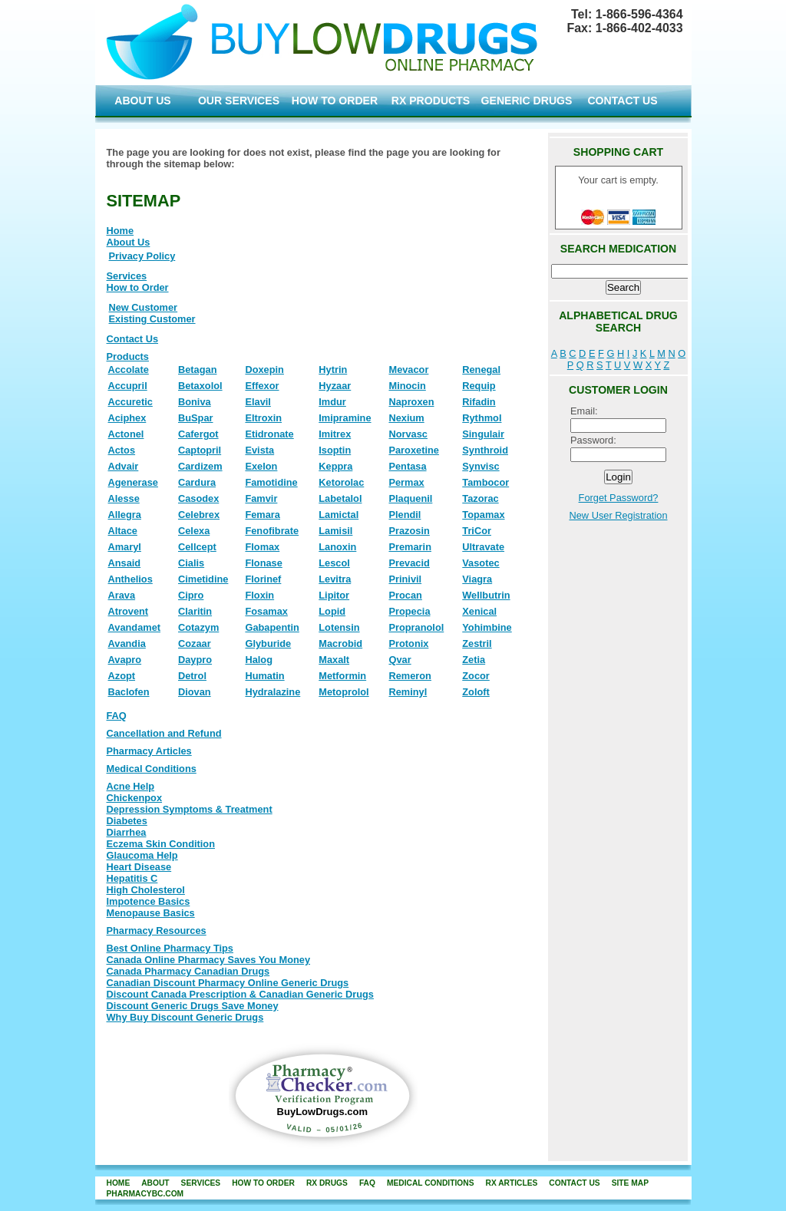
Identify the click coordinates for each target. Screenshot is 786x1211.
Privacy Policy (142, 256)
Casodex (198, 498)
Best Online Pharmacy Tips (170, 948)
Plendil (404, 514)
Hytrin (333, 369)
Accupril (127, 385)
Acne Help (131, 786)
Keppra (335, 466)
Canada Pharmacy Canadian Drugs (188, 971)
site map (630, 1183)
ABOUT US (142, 100)
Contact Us (133, 339)
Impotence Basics (148, 901)
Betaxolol (200, 385)
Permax (406, 482)
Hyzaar (335, 385)
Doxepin (264, 369)
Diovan (194, 692)
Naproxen (411, 402)
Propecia (409, 611)
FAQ (117, 715)
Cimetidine (203, 579)
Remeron (409, 675)
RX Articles (511, 1183)
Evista (259, 450)
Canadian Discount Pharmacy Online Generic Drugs (228, 982)
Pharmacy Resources (156, 930)
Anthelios (130, 579)
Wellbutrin (486, 595)
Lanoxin (337, 547)
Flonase (263, 563)
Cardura (197, 482)
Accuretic (130, 402)
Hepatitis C (132, 878)
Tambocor (485, 482)
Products (128, 356)
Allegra (124, 514)
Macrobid (340, 643)
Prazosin (408, 530)
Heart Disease (139, 867)
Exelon (261, 466)
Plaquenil (410, 498)
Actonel (126, 434)
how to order (263, 1183)
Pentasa (407, 466)
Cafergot (198, 434)
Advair (123, 466)
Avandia (127, 643)
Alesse (124, 498)
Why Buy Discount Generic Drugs (185, 1017)
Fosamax (266, 611)
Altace (122, 530)
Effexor (262, 385)
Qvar (399, 659)
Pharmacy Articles (149, 751)
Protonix (408, 643)
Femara (262, 514)
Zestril (476, 643)
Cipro (190, 595)
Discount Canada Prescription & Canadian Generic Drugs (240, 994)
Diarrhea (127, 832)
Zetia (473, 659)
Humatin (264, 675)
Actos (122, 450)
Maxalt (334, 659)
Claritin (195, 611)
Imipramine (345, 418)
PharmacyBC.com (145, 1194)
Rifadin (478, 402)
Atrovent (128, 611)
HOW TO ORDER (335, 100)
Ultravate (483, 547)
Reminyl (407, 692)
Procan (404, 595)
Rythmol (481, 418)
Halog (258, 659)
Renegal (481, 369)
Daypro (195, 659)
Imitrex (335, 434)
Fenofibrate (272, 530)
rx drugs (327, 1183)
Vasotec (480, 563)
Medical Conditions (151, 768)
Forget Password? (619, 497)
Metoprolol (343, 692)
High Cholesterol (146, 890)
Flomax (262, 547)
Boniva (194, 402)
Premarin (409, 547)
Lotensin (339, 627)
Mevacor (408, 369)
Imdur (332, 402)
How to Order (138, 287)
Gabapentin (272, 627)
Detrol (192, 675)
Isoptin (335, 450)
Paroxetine (413, 450)
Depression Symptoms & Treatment (189, 809)
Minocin (406, 385)
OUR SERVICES (238, 100)
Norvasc (408, 434)
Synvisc (480, 466)
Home (120, 230)
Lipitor (334, 595)
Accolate (128, 369)
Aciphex (127, 418)
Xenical (479, 611)
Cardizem (200, 466)
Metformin (342, 675)
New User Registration (618, 515)
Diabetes (127, 821)
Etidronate (269, 434)
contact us (574, 1183)
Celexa (194, 530)
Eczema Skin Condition (161, 844)
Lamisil (335, 530)
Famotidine (271, 482)
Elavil (257, 402)
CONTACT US (622, 100)
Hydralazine (272, 692)
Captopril (199, 450)
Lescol (334, 563)
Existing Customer (152, 319)
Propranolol (416, 627)
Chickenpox (135, 797)
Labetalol (340, 498)
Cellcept (197, 547)
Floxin (259, 595)
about (155, 1183)
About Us (128, 242)
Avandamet (134, 627)
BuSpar (195, 418)
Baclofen (129, 692)
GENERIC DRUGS (527, 100)
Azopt (122, 675)
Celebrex (199, 514)
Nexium (406, 418)
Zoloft (476, 692)
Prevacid (408, 563)
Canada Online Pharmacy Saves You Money (209, 959)
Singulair (483, 434)
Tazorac (480, 498)
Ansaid (124, 563)
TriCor (476, 530)
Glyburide (268, 643)
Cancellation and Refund (164, 733)
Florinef (263, 579)
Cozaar (194, 643)
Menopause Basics (151, 913)
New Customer (143, 307)
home (118, 1183)
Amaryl (124, 547)
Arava (122, 595)
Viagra (477, 579)
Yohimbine (486, 627)
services (201, 1183)
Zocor (476, 675)
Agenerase (133, 482)
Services (127, 276)
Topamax (483, 514)
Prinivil (404, 579)
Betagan (197, 369)
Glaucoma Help (142, 855)
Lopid (332, 611)
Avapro (125, 659)
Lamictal (338, 514)
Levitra (335, 579)
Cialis (191, 563)
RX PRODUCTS (430, 100)
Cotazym (198, 627)
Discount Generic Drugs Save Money (193, 1005)
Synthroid (485, 450)
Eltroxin (263, 418)
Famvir (261, 498)
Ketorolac (341, 482)
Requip (478, 385)
